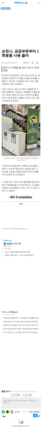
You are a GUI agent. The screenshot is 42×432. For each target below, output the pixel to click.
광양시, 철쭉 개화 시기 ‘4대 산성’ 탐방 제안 (19, 255)
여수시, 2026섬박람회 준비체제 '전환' (17, 252)
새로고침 (18, 312)
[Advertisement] (21, 284)
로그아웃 (17, 411)
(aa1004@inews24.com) (20, 229)
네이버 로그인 (3, 412)
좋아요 (19, 243)
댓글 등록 (36, 412)
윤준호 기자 (12, 244)
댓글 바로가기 (35, 415)
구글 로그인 (11, 412)
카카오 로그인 (7, 412)
